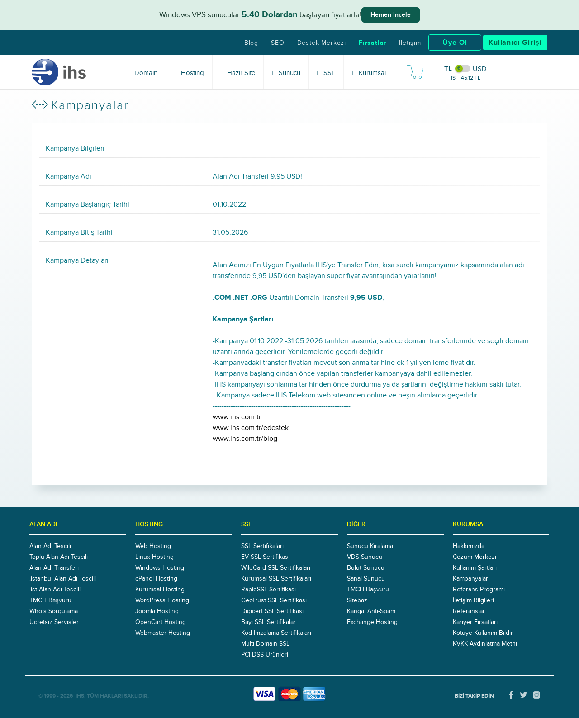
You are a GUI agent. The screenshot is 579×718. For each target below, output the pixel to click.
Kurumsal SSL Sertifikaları (276, 578)
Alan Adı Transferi (54, 568)
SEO (277, 43)
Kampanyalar (470, 578)
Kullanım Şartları (475, 568)
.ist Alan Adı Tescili (55, 589)
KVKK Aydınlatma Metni (485, 643)
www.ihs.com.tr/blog (245, 438)
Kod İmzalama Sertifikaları (276, 633)
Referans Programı (479, 589)
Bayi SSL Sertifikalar (268, 622)
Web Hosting (153, 546)
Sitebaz (357, 600)
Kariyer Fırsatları (475, 622)
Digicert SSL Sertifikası (272, 611)
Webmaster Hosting (162, 633)
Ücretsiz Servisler (54, 622)
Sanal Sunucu (366, 578)
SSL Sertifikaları (262, 546)
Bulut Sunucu (365, 568)
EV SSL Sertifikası (265, 557)
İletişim (410, 43)
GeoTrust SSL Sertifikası (274, 600)
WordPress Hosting (162, 600)
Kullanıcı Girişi (515, 42)
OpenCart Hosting (160, 622)
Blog (251, 43)
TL (448, 68)
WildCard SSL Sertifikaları (275, 568)
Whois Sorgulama (53, 611)
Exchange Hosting (372, 622)
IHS (80, 696)
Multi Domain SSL (265, 643)
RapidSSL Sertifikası (268, 589)
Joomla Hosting (157, 611)
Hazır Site (238, 73)
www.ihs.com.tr (237, 416)
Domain (142, 73)
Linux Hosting (154, 557)
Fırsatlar (372, 43)
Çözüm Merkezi (474, 557)
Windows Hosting (159, 568)
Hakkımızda (468, 546)
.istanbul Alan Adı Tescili (62, 578)
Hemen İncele (390, 15)
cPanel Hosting (156, 578)
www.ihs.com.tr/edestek (251, 427)
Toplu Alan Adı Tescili (58, 557)
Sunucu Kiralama (370, 546)
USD (480, 69)
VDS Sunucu (364, 557)
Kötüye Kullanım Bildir (483, 633)
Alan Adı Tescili (50, 546)
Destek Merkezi (321, 43)
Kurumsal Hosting (160, 589)
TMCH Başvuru (50, 600)
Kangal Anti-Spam (371, 611)
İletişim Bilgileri (473, 600)
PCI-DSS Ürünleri (264, 654)
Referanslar (469, 611)
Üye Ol (454, 42)
